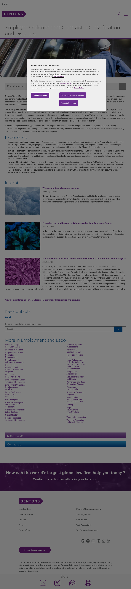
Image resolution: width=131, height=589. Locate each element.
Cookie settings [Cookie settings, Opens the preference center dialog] (40, 95)
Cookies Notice (58, 76)
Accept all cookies (68, 103)
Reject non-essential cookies (72, 95)
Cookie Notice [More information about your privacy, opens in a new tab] (79, 88)
